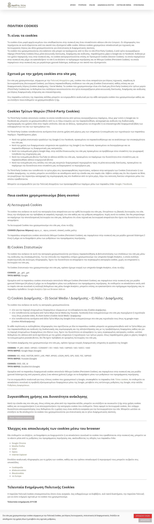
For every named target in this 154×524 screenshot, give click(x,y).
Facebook (127, 184)
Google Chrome (19, 443)
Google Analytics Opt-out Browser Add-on (46, 289)
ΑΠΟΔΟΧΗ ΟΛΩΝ (143, 516)
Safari (14, 449)
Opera (14, 451)
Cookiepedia (17, 467)
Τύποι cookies (121, 379)
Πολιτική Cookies (54, 515)
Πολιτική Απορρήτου (60, 80)
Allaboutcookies (19, 470)
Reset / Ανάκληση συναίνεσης (21, 418)
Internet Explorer (19, 454)
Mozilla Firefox (18, 446)
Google (118, 184)
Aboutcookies (18, 473)
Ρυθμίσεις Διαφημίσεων (18, 385)
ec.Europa (17, 476)
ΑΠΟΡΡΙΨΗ (145, 520)
